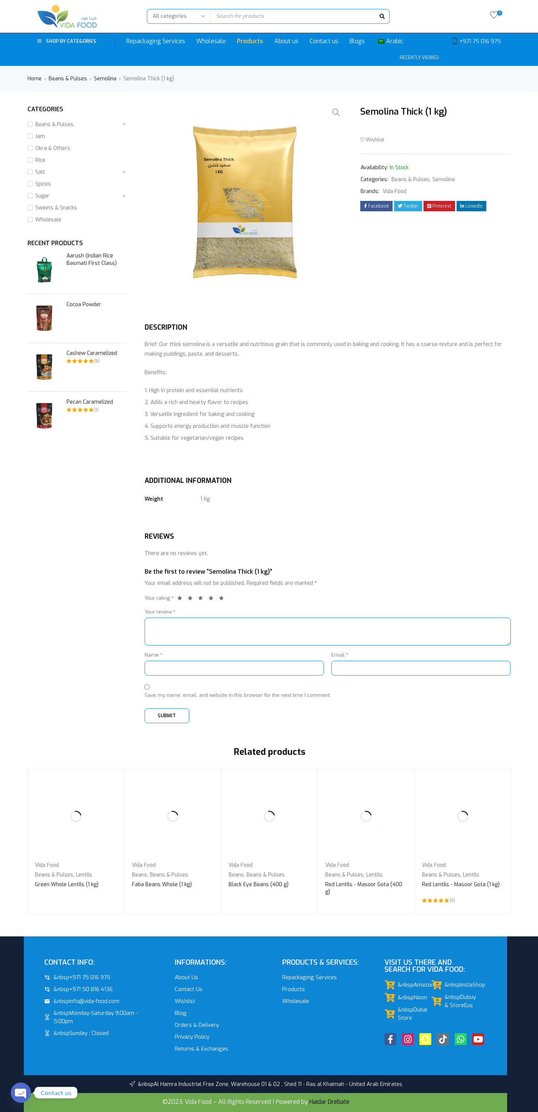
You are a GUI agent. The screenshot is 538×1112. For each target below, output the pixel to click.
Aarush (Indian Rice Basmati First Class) (92, 259)
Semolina (105, 78)
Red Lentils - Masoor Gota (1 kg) (461, 884)
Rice (40, 160)
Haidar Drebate (329, 1102)
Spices (43, 184)
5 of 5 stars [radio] (223, 599)
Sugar (42, 195)
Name (153, 655)
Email (339, 655)
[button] (336, 112)
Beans (139, 874)
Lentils (84, 874)
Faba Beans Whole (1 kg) (162, 884)
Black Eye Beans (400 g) (259, 884)
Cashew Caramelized (92, 353)
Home (35, 78)
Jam (40, 136)
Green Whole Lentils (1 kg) (67, 884)
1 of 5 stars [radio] (181, 599)
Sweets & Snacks (56, 207)
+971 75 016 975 (480, 41)
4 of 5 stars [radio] (213, 599)
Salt (40, 172)
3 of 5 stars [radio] (202, 599)
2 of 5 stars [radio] (192, 599)
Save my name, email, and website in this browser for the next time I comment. (238, 695)
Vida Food (394, 191)
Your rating (159, 598)
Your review (160, 612)
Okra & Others (52, 148)
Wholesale (48, 219)
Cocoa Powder (84, 304)
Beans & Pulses (68, 78)
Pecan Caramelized (90, 402)
